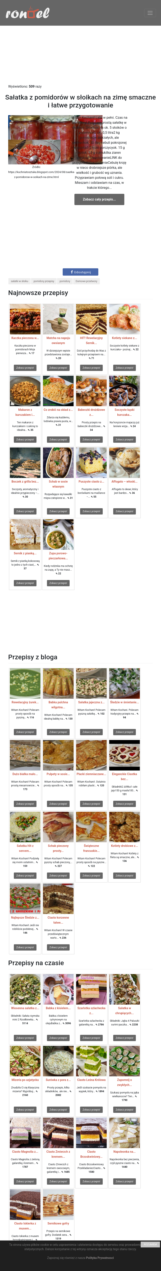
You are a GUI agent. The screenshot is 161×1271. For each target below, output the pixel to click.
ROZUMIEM (150, 1244)
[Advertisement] (80, 55)
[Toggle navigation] (150, 13)
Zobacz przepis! (25, 367)
